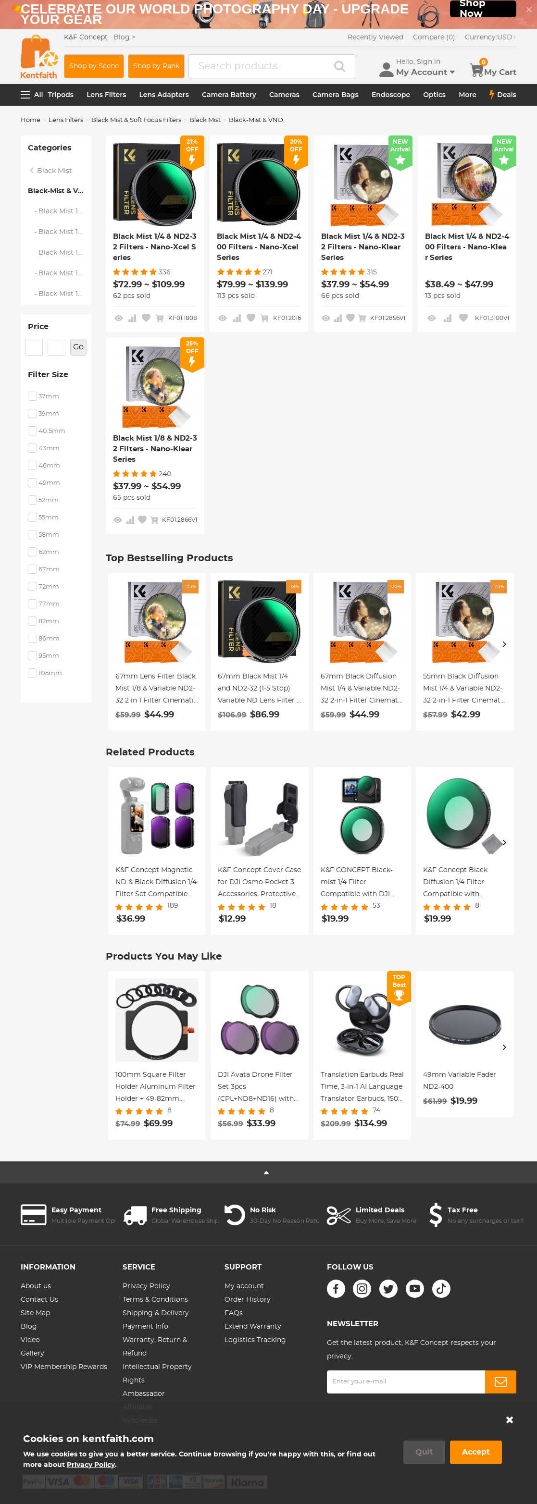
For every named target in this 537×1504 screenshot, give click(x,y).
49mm (49, 483)
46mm (49, 466)
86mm (49, 639)
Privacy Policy (146, 1286)
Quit (424, 1452)
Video (30, 1340)
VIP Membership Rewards (64, 1367)
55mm (48, 518)
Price (38, 327)
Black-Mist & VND (58, 191)
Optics (434, 94)
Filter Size (48, 375)
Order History (248, 1299)
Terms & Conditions (155, 1299)
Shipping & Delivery (156, 1313)
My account (244, 1286)
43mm (49, 448)
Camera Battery (229, 94)
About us (36, 1286)
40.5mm (51, 431)
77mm (49, 604)
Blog (29, 1326)
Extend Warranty (253, 1326)
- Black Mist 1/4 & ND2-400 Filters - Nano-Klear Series (59, 273)
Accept (476, 1452)
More (467, 94)
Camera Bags (335, 94)
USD (490, 37)
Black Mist (205, 120)
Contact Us (39, 1299)
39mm (48, 414)
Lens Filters (106, 94)
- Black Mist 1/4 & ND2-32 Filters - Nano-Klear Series (59, 252)
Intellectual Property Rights (157, 1374)
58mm (48, 535)
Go (78, 347)
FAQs (234, 1313)
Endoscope (391, 94)
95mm (48, 656)
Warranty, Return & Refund (155, 1347)
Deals (502, 94)
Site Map (35, 1313)
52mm (48, 500)
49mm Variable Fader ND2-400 (459, 1081)
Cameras (284, 94)
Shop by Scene (94, 66)
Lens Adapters (164, 94)
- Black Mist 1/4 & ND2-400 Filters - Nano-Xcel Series (59, 232)
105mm (50, 673)
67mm (49, 570)
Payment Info (145, 1326)
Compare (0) (434, 37)
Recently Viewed (375, 37)
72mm (48, 587)
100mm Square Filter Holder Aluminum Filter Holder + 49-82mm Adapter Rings (155, 1088)
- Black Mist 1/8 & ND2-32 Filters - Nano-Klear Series (59, 294)
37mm (48, 397)
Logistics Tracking (255, 1340)
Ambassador (144, 1394)
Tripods (61, 94)
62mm (48, 552)
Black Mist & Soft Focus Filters (136, 120)
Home (30, 120)
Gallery (32, 1353)
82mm (48, 621)
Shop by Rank (156, 66)
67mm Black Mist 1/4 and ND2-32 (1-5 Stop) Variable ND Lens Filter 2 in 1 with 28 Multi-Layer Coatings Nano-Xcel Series (259, 690)
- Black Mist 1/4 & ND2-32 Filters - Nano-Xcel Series (59, 211)
